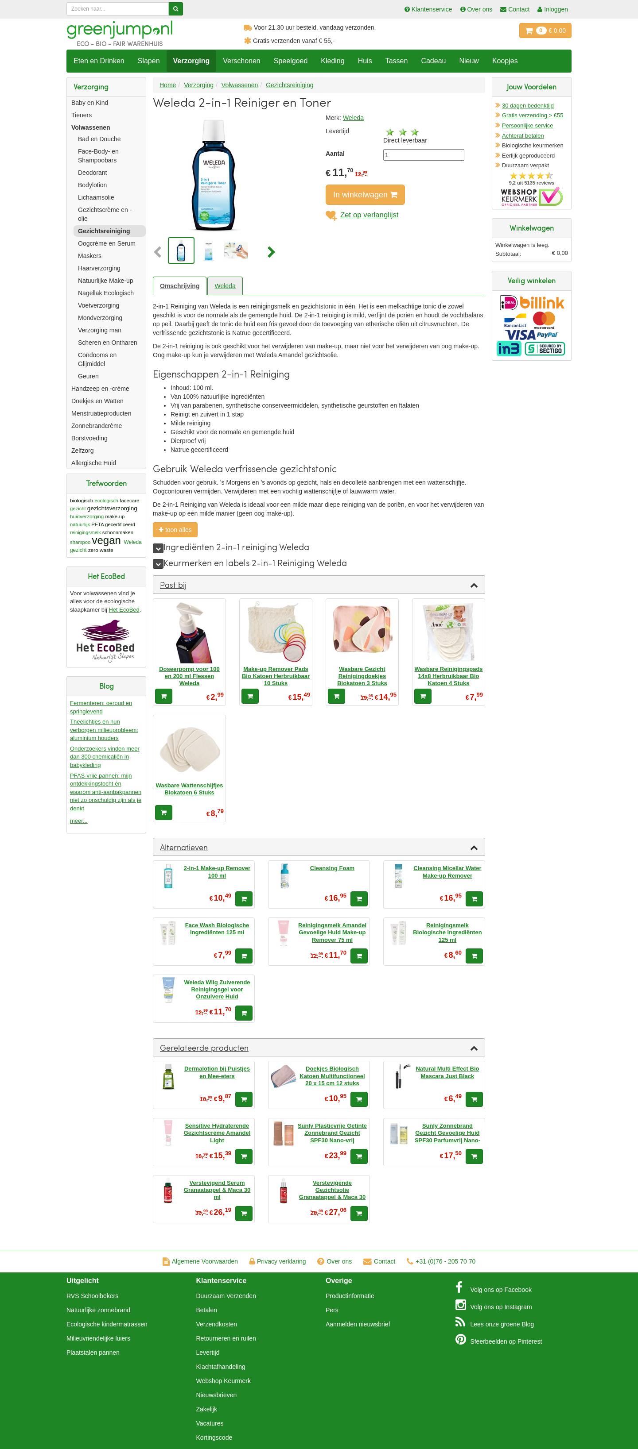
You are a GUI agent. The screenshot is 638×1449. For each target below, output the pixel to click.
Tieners (81, 115)
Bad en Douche (99, 139)
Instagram (493, 1305)
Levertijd (208, 1352)
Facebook (493, 1287)
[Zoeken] (175, 8)
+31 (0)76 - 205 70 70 (441, 1261)
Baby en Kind (89, 102)
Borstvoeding (89, 438)
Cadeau (433, 61)
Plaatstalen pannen (93, 1352)
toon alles (175, 529)
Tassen (396, 61)
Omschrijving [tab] (179, 285)
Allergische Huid (93, 462)
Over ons (334, 1261)
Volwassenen (90, 127)
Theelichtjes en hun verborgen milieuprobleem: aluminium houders (104, 729)
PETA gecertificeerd (113, 524)
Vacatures (210, 1423)
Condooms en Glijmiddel (97, 359)
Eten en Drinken (99, 61)
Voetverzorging (98, 305)
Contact (379, 1261)
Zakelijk (206, 1409)
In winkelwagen (365, 194)
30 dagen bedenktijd (528, 105)
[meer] (158, 548)
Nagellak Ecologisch (106, 293)
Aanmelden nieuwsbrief (358, 1324)
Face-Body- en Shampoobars (98, 156)
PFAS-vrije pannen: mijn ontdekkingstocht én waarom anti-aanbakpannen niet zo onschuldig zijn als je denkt (105, 792)
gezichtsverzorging (112, 508)
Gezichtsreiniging (104, 231)
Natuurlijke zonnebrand (98, 1310)
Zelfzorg (82, 450)
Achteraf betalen (523, 135)
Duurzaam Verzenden (226, 1295)
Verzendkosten (216, 1324)
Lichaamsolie (96, 197)
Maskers (89, 255)
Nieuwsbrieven (216, 1395)
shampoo (80, 542)
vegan (106, 540)
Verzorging (191, 61)
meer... (79, 820)
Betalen (206, 1310)
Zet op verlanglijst (362, 215)
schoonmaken (117, 532)
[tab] (319, 584)
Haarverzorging (99, 268)
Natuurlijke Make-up (105, 280)
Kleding (332, 61)
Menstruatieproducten (101, 413)
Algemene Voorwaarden (200, 1261)
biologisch (81, 500)
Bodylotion (92, 185)
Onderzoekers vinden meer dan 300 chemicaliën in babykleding (105, 756)
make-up (115, 516)
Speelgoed (291, 61)
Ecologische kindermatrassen (107, 1324)
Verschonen (242, 61)
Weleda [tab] (224, 285)
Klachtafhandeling (220, 1366)
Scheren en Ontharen (107, 342)
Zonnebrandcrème (96, 425)
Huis (365, 61)
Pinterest (498, 1339)
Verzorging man (99, 330)
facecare (130, 500)
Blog (494, 1322)
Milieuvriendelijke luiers (98, 1338)
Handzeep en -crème (100, 388)
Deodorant (92, 172)
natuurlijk (80, 524)
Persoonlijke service (527, 125)
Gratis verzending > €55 (532, 115)
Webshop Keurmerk (223, 1380)
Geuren (88, 376)
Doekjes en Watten (97, 401)
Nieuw (468, 61)
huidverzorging (87, 516)
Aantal (335, 153)
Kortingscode (214, 1437)
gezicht (78, 508)
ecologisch (106, 500)
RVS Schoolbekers (92, 1295)
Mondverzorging (100, 317)
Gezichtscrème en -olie (105, 214)
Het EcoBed (124, 609)
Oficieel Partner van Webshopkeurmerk (532, 196)
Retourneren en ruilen (226, 1338)
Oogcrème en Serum (107, 243)
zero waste (100, 550)
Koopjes (505, 61)
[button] (159, 252)
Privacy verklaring (277, 1261)
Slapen (149, 61)
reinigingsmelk (85, 532)
